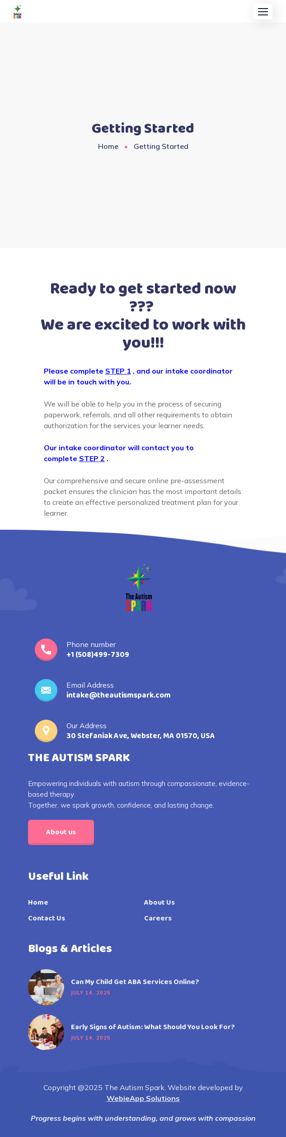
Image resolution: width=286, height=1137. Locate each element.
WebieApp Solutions (143, 1098)
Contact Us (46, 918)
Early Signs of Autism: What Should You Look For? (153, 1027)
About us (61, 832)
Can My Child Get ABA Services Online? (135, 982)
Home (108, 146)
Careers (158, 918)
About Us (159, 902)
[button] (262, 11)
